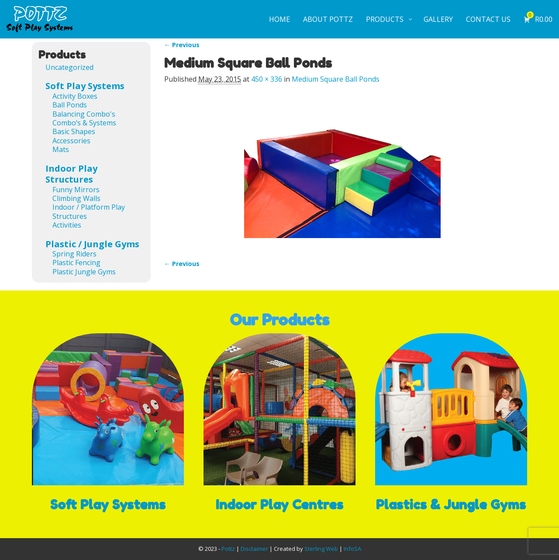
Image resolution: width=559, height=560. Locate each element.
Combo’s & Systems (84, 123)
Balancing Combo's (83, 114)
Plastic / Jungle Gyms (92, 244)
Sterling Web (321, 549)
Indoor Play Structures (71, 174)
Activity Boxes (74, 96)
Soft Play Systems (84, 86)
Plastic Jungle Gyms (84, 272)
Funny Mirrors (76, 189)
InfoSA (352, 549)
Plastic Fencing (76, 262)
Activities (66, 225)
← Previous (182, 45)
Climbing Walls (76, 198)
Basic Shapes (73, 131)
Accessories (71, 140)
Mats (60, 149)
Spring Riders (74, 254)
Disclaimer (254, 549)
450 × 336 (266, 79)
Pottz (228, 549)
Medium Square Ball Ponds (336, 79)
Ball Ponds (69, 105)
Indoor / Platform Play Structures (88, 211)
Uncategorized (69, 67)
